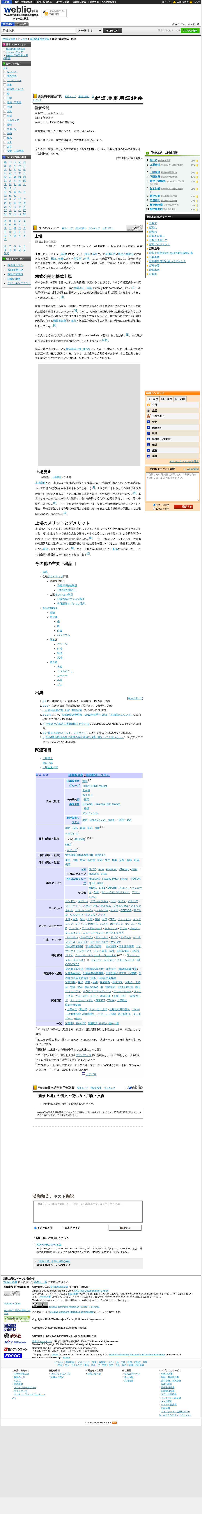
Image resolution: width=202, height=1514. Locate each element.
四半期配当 (124, 1014)
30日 (132, 158)
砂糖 (60, 258)
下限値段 (155, 176)
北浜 (80, 986)
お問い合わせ (94, 1373)
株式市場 (40, 131)
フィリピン (124, 919)
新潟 (82, 828)
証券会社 (111, 968)
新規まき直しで (158, 240)
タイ (77, 923)
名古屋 (86, 790)
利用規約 (18, 1384)
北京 (90, 919)
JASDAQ (80, 839)
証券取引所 (75, 775)
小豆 (59, 680)
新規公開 (155, 195)
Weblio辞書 (45, 1296)
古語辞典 (94, 2)
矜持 (154, 433)
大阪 (97, 828)
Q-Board (87, 804)
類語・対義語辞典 (23, 2)
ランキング (94, 228)
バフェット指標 (107, 1014)
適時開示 (110, 986)
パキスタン (71, 937)
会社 (60, 1103)
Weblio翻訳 (166, 1384)
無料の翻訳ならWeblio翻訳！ (56, 13)
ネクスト (87, 795)
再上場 (83, 1009)
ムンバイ (74, 928)
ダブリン (83, 901)
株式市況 (117, 982)
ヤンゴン (130, 923)
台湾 (104, 919)
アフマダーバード (92, 928)
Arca (101, 869)
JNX (84, 819)
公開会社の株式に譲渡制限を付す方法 (67, 723)
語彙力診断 (14, 278)
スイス (122, 901)
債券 (95, 253)
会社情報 (128, 1377)
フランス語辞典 (169, 1394)
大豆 (59, 666)
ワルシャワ (76, 914)
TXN (111, 950)
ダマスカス (101, 937)
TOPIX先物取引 (66, 590)
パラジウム (63, 635)
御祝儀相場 (156, 204)
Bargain (156, 427)
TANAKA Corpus (12, 1303)
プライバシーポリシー (25, 1387)
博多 (114, 860)
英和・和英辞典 (44, 2)
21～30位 (180, 398)
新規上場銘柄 (157, 181)
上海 (67, 919)
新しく (52, 131)
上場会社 (155, 164)
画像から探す (57, 1377)
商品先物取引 (126, 253)
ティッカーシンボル (81, 1000)
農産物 (54, 662)
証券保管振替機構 (93, 973)
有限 (154, 404)
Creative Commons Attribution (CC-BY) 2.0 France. (74, 1307)
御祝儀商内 (156, 209)
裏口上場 (47, 762)
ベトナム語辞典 (169, 1404)
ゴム (59, 684)
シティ (94, 995)
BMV (96, 892)
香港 (75, 919)
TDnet (111, 1000)
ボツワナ (116, 941)
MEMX (93, 887)
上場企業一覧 (50, 767)
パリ (113, 901)
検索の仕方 (19, 1377)
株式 (78, 140)
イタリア (133, 901)
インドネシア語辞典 (171, 1398)
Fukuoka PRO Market (107, 804)
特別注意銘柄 (73, 1005)
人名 (9, 142)
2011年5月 (123, 158)
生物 (9, 133)
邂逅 (154, 456)
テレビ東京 (100, 950)
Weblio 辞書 (183, 2)
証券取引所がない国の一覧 (103, 1023)
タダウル (126, 937)
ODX (121, 819)
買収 (45, 549)
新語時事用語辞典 (39, 39)
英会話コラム (15, 265)
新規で (153, 223)
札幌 (86, 808)
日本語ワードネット (42, 1341)
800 (81, 1103)
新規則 (153, 274)
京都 (90, 828)
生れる (153, 160)
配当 (115, 549)
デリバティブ (55, 576)
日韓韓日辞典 (79, 2)
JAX (129, 819)
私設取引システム (98, 775)
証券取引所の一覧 (75, 1023)
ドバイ (114, 937)
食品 (9, 137)
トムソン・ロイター (102, 959)
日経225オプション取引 (71, 599)
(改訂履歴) (73, 1293)
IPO (45, 122)
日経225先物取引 (67, 585)
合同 (154, 410)
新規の (153, 231)
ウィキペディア (48, 228)
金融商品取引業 (128, 968)
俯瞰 (154, 450)
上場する (61, 131)
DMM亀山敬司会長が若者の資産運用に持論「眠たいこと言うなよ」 (84, 737)
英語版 (111, 820)
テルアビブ (86, 937)
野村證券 (77, 710)
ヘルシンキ (101, 910)
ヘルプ (197, 2)
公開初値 (43, 153)
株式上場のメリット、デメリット (67, 732)
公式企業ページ (132, 1373)
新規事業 (154, 257)
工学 (9, 98)
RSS (114, 1423)
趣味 (9, 124)
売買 (86, 140)
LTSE (102, 887)
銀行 (73, 320)
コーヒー (62, 675)
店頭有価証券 (125, 986)
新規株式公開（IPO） (78, 348)
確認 (154, 444)
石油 (53, 258)
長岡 (67, 864)
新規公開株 (87, 149)
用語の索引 (83, 96)
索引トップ (70, 96)
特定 (154, 421)
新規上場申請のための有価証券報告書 (171, 252)
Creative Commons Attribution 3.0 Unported (71, 1312)
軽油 (59, 653)
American (111, 869)
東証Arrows (91, 986)
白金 (59, 630)
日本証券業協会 (107, 977)
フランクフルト (99, 901)
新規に (153, 227)
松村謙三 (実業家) (161, 439)
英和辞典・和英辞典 (171, 1380)
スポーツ (12, 129)
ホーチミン (116, 923)
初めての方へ (179, 24)
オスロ (114, 910)
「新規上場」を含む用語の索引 (53, 1261)
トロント (124, 887)
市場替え (155, 200)
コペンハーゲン (84, 910)
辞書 (7, 2)
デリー (123, 928)
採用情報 (128, 1380)
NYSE (92, 869)
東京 (85, 781)
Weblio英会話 (15, 269)
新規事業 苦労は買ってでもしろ (167, 261)
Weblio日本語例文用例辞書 (56, 1087)
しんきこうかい (54, 113)
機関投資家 (59, 320)
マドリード (71, 905)
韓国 (97, 919)
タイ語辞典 (166, 1401)
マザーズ (72, 850)
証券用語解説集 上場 (57, 710)
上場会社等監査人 (119, 1009)
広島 (75, 828)
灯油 (59, 648)
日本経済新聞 (93, 946)
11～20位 (166, 398)
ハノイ (104, 923)
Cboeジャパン (98, 819)
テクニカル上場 (98, 1009)
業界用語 (12, 76)
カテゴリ (91, 1074)
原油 (59, 657)
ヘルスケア (13, 120)
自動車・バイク (15, 89)
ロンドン (70, 901)
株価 (135, 149)
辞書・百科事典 (15, 151)
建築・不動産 (14, 102)
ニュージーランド (93, 932)
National (94, 873)
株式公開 (105, 995)
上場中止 (72, 1009)
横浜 (82, 860)
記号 (6, 253)
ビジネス (22, 39)
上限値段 (155, 172)
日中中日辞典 (62, 2)
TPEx (112, 919)
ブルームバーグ (126, 959)
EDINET (100, 1000)
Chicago (124, 869)
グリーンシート (123, 991)
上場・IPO (119, 995)
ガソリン (62, 644)
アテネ (101, 914)
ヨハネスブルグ (99, 941)
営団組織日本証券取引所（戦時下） (86, 855)
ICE (83, 869)
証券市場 (70, 982)
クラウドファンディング (97, 991)
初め (125, 149)
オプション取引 (64, 594)
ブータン (135, 928)
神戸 (67, 828)
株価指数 (105, 982)
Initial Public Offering (62, 122)
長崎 (129, 860)
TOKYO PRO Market (94, 786)
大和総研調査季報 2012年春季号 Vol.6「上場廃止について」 (97, 714)
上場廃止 (56, 477)
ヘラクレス (71, 833)
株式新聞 (111, 946)
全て (5, 68)
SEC (93, 977)
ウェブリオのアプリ (61, 1373)
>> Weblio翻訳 (191, 469)
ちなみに (40, 149)
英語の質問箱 (15, 274)
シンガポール (90, 923)
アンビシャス (90, 812)
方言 (9, 146)
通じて (72, 140)
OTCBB (112, 887)
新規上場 (41, 241)
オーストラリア (115, 932)
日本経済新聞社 (74, 946)
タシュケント (73, 932)
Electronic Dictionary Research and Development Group (137, 1354)
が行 (91, 140)
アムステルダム (102, 905)
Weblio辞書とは (21, 1373)
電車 (9, 84)
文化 (9, 111)
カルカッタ (110, 928)
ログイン (166, 2)
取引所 (77, 258)
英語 (63, 253)
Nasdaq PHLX (110, 878)
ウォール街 (81, 995)
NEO (68, 844)
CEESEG (126, 910)
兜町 (72, 986)
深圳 (82, 919)
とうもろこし (65, 671)
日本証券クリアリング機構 (121, 973)
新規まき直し (157, 235)
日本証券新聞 (126, 946)
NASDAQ (94, 878)
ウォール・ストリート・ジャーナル (95, 955)
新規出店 (154, 269)
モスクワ (90, 914)
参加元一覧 (193, 24)
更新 (138, 158)
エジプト (83, 941)
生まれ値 (71, 1103)
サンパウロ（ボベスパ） (116, 892)
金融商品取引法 (74, 968)
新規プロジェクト (159, 244)
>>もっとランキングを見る (184, 461)
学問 (9, 107)
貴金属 (54, 616)
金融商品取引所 (95, 968)
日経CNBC (123, 950)
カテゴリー (107, 228)
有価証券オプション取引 (71, 603)
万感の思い (158, 416)
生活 (9, 115)
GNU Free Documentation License (91, 1291)
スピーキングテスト (19, 283)
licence (66, 1357)
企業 (66, 149)
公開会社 (79, 287)
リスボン (85, 905)
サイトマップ (20, 1391)
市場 (86, 258)
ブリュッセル (121, 905)
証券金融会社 (73, 973)
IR (101, 986)
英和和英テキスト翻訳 (53, 1196)
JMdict (55, 1354)
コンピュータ (14, 80)
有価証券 (110, 253)
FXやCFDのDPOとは (48, 1244)
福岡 (86, 799)
